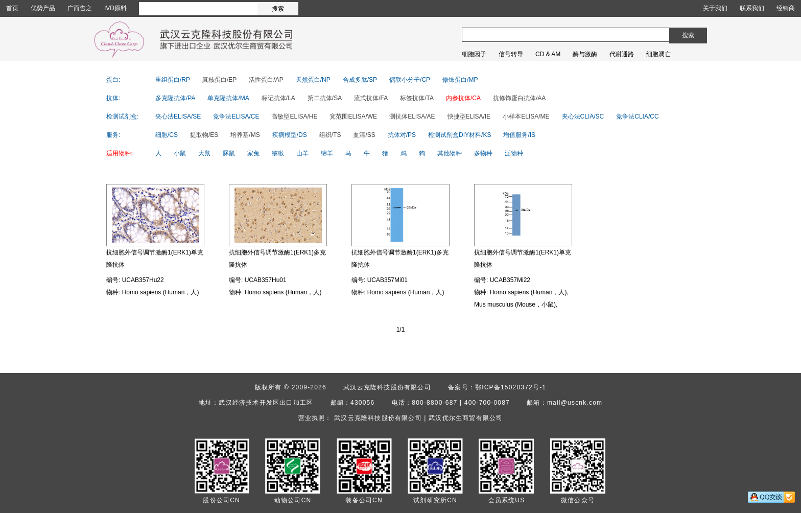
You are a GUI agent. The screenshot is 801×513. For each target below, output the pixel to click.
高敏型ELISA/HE (294, 116)
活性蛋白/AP (266, 79)
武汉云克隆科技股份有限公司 (387, 387)
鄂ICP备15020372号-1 (510, 387)
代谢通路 (621, 54)
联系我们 (752, 8)
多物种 (483, 153)
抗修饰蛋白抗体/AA (519, 98)
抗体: (113, 98)
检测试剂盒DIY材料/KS (459, 134)
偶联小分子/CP (409, 79)
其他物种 (449, 153)
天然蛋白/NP (313, 79)
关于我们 (715, 8)
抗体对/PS (402, 134)
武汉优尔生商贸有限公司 (466, 418)
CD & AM (547, 54)
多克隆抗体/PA (175, 98)
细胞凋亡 (658, 54)
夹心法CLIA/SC (583, 116)
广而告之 (79, 8)
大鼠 (204, 153)
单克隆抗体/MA (228, 98)
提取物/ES (204, 134)
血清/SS (364, 134)
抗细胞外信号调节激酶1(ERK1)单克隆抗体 (154, 258)
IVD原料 (115, 8)
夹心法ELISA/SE (178, 116)
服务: (113, 134)
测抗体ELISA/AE (412, 116)
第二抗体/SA (325, 98)
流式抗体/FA (371, 98)
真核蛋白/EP (219, 79)
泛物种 (514, 153)
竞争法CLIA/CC (637, 116)
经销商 (785, 8)
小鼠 (180, 153)
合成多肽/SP (360, 79)
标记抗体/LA (278, 98)
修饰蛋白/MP (460, 79)
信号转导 (511, 54)
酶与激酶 (585, 54)
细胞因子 (474, 54)
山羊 (302, 153)
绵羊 (327, 153)
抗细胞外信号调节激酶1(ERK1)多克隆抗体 (277, 258)
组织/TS (330, 134)
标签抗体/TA (417, 98)
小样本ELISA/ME (526, 116)
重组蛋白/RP (172, 79)
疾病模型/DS (289, 134)
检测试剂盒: (122, 116)
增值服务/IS (519, 134)
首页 (12, 8)
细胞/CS (166, 134)
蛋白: (113, 79)
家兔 (253, 153)
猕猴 (278, 153)
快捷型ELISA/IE (469, 116)
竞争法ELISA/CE (236, 116)
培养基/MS (245, 134)
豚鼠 (229, 153)
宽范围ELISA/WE (353, 116)
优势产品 (43, 8)
